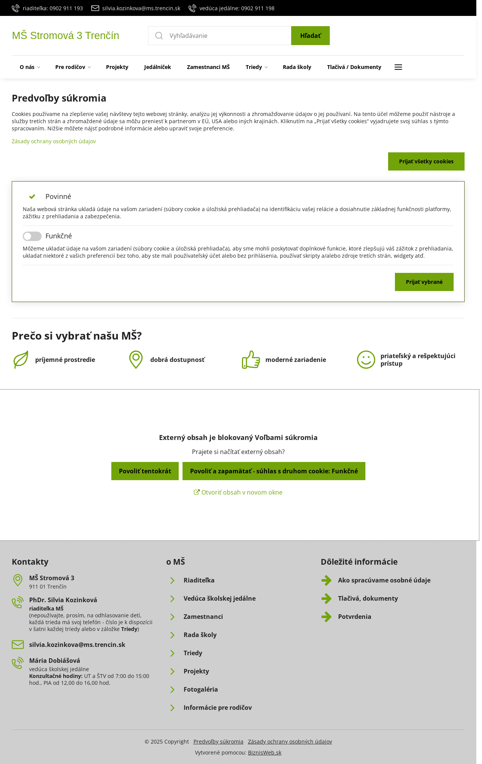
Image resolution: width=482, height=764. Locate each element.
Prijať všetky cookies (426, 161)
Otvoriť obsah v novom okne (238, 492)
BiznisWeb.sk (264, 752)
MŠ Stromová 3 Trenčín (65, 36)
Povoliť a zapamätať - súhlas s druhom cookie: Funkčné (274, 471)
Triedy (129, 628)
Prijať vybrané (424, 281)
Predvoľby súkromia (218, 741)
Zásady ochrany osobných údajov (54, 141)
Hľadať (310, 35)
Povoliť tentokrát (145, 471)
